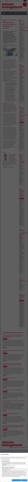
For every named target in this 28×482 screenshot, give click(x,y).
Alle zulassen (24, 480)
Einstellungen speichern (16, 480)
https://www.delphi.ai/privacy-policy (6, 469)
